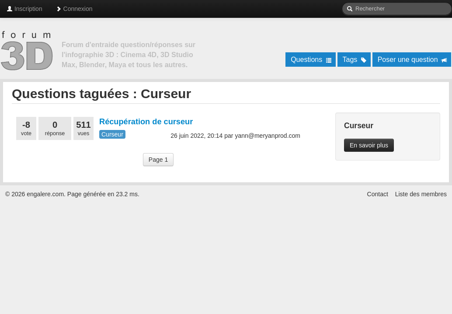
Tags (355, 59)
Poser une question (412, 59)
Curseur (112, 134)
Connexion (74, 8)
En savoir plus (369, 145)
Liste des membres (421, 194)
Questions (311, 59)
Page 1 (158, 159)
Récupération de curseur (146, 121)
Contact (377, 194)
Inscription (24, 8)
